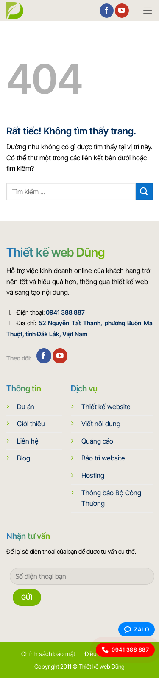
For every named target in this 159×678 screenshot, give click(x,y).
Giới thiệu (31, 423)
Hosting (92, 475)
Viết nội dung (100, 423)
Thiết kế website (106, 406)
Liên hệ (28, 441)
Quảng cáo (97, 441)
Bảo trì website (103, 458)
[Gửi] (144, 191)
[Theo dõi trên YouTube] (122, 10)
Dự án (25, 406)
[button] (147, 10)
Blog (23, 458)
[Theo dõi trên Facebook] (107, 10)
